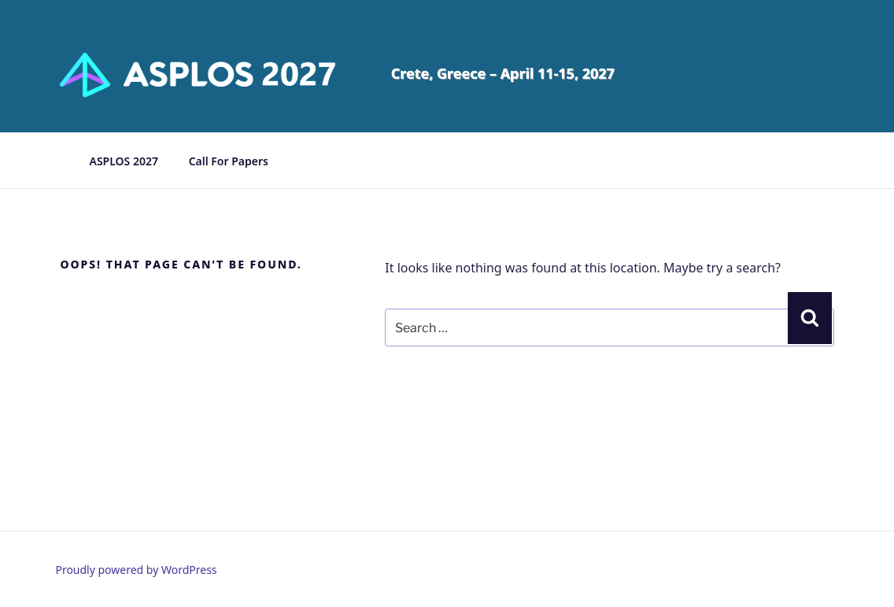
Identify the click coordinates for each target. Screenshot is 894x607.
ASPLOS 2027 (124, 161)
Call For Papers (228, 161)
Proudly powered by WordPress (135, 569)
